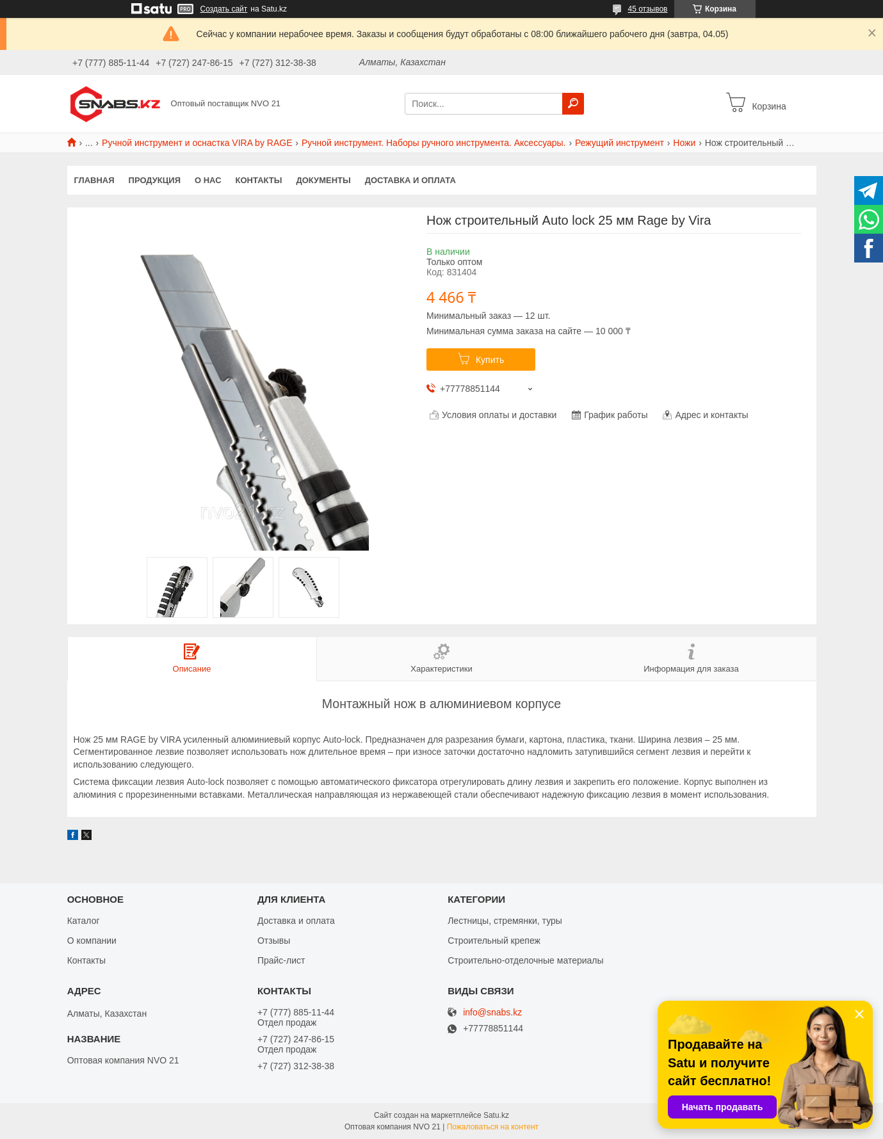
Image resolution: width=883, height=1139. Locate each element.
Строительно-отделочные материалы (525, 960)
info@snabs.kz (492, 1012)
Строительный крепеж (494, 940)
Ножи (684, 143)
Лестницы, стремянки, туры (505, 921)
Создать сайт (224, 8)
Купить (490, 360)
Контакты (259, 180)
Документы (323, 180)
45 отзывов (647, 8)
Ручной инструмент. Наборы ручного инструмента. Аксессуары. (434, 143)
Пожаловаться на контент (493, 1126)
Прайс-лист (281, 960)
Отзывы (273, 940)
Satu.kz (496, 1115)
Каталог (83, 921)
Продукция (155, 180)
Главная (94, 180)
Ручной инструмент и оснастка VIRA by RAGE (197, 143)
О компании (92, 940)
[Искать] (573, 104)
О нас (208, 180)
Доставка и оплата (410, 180)
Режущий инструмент (619, 143)
